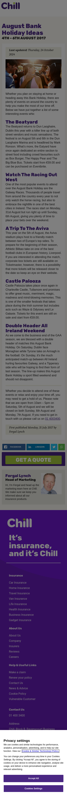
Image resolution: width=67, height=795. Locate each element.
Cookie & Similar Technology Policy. (40, 751)
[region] (33, 762)
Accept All (33, 778)
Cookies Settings (33, 788)
